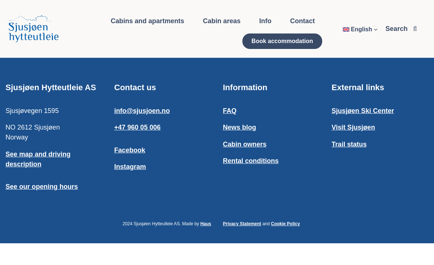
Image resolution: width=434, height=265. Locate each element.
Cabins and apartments (147, 21)
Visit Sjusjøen (353, 127)
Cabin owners (245, 144)
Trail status (349, 144)
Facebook (129, 150)
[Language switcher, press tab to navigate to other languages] (360, 29)
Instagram (130, 166)
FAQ (229, 110)
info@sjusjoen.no (142, 110)
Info (265, 21)
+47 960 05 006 (137, 127)
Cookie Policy (285, 223)
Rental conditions (251, 161)
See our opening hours (42, 186)
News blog (239, 127)
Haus (205, 223)
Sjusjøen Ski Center (363, 110)
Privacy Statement (242, 223)
